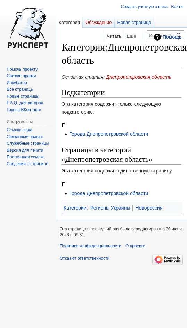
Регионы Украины (110, 208)
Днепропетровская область (138, 77)
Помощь (172, 37)
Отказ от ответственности (84, 258)
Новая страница (134, 22)
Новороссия (148, 208)
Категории (75, 208)
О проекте (135, 245)
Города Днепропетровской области (108, 134)
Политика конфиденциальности (90, 245)
